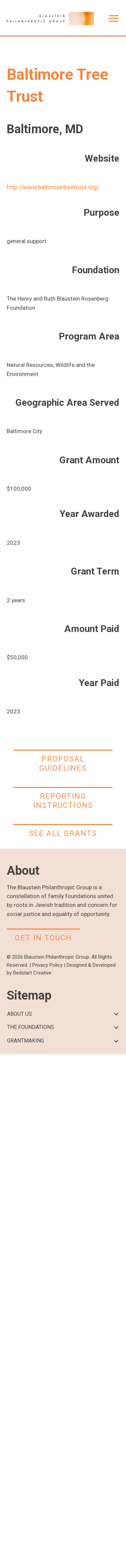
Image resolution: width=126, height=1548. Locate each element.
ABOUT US (19, 1014)
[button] (116, 1014)
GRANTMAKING (25, 1040)
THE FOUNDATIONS (30, 1027)
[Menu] (113, 18)
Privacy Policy (47, 965)
